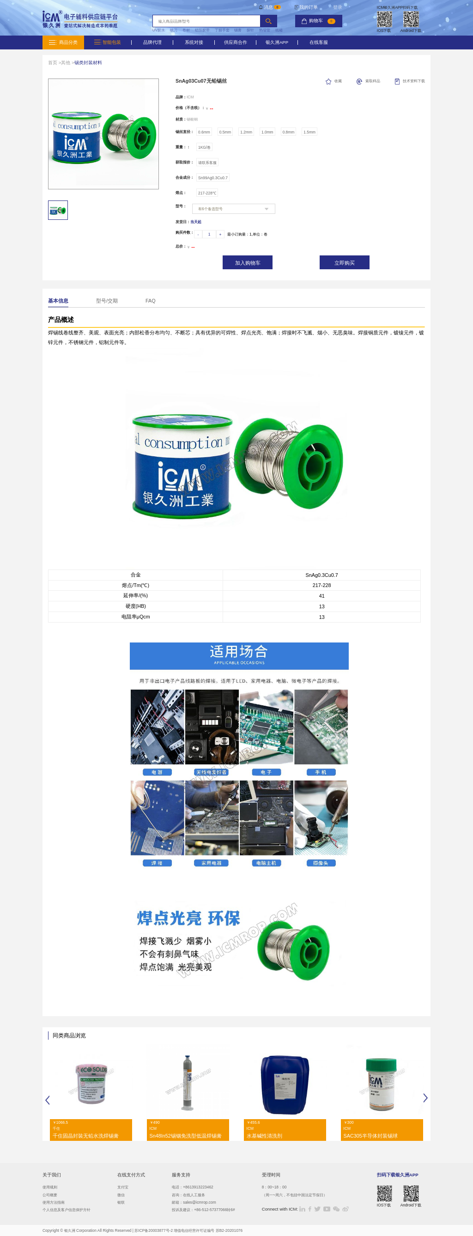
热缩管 (264, 30)
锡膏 (238, 30)
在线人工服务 (194, 1195)
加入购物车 (248, 263)
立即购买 (344, 263)
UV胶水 (158, 30)
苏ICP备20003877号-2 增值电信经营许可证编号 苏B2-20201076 (188, 1230)
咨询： (177, 1195)
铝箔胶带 (202, 30)
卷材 (186, 30)
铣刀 (173, 30)
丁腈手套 (222, 30)
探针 (250, 30)
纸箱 (279, 30)
